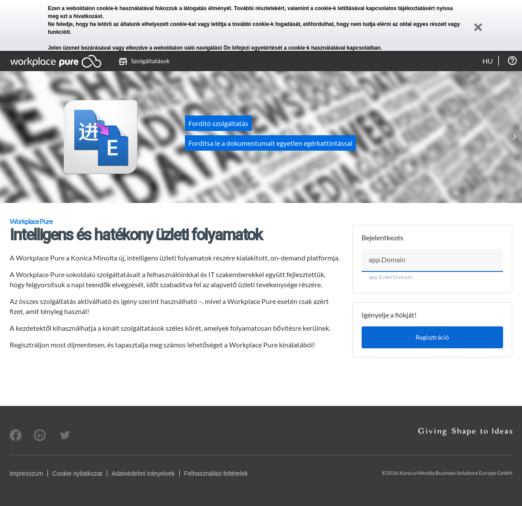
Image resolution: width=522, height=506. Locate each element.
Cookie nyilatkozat (77, 473)
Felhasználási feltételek (216, 473)
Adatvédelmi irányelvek (143, 473)
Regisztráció (432, 337)
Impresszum (26, 473)
